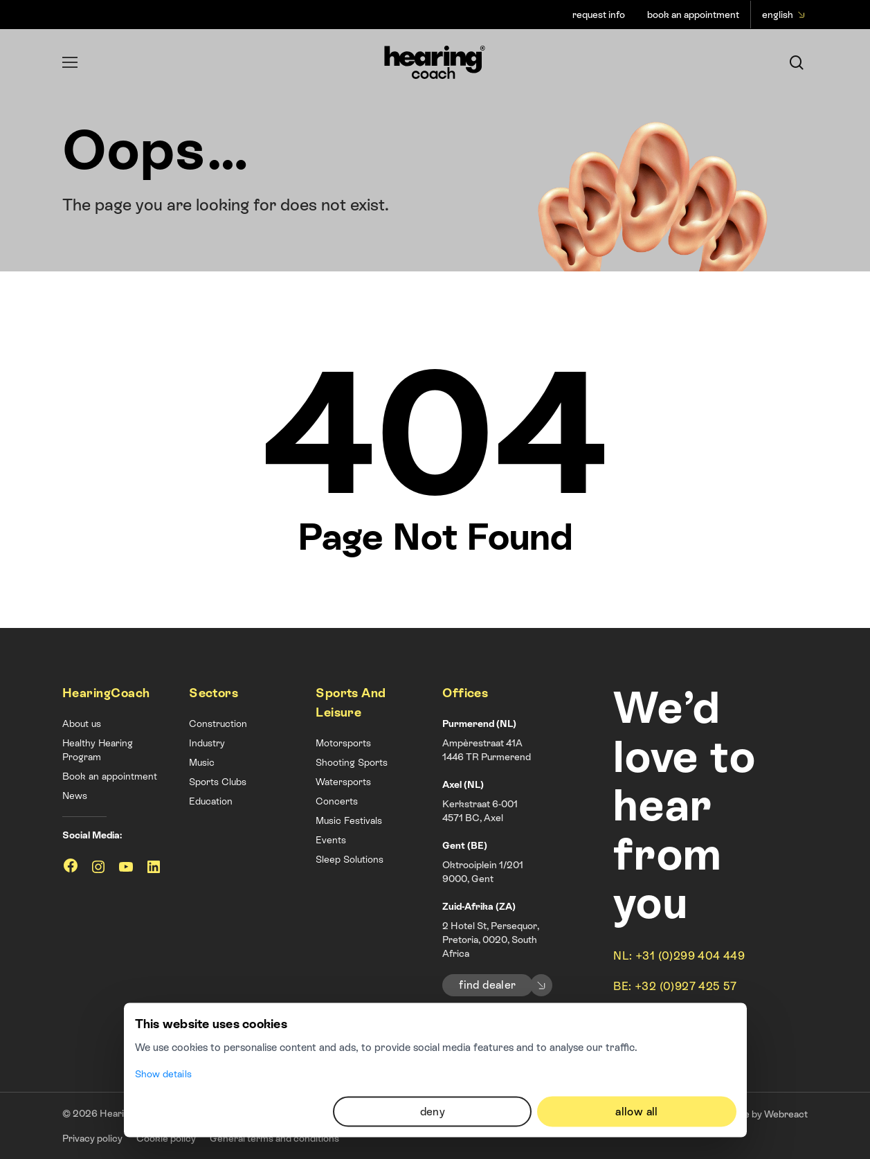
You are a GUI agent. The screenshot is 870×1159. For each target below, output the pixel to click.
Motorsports (343, 742)
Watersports (343, 781)
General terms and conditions (274, 1138)
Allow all (636, 1019)
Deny (433, 1019)
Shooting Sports (352, 762)
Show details (163, 981)
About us (81, 723)
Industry (207, 742)
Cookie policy (166, 1138)
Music (202, 762)
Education (211, 801)
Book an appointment (109, 776)
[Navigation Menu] (70, 62)
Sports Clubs (217, 781)
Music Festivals (349, 820)
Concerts (337, 801)
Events (331, 839)
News (74, 795)
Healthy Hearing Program (97, 749)
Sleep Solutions (349, 859)
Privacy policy (92, 1138)
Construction (218, 723)
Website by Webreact (761, 1114)
